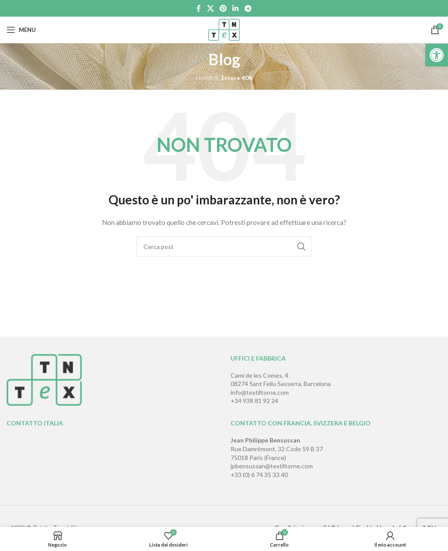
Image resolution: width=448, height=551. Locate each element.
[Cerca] (224, 246)
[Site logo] (224, 29)
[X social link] (210, 8)
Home (204, 77)
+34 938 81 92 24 (254, 400)
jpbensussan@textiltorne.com (272, 466)
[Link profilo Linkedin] (236, 8)
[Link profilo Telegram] (248, 8)
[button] (436, 55)
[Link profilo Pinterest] (223, 8)
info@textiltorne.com (260, 392)
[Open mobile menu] (21, 30)
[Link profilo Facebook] (199, 8)
